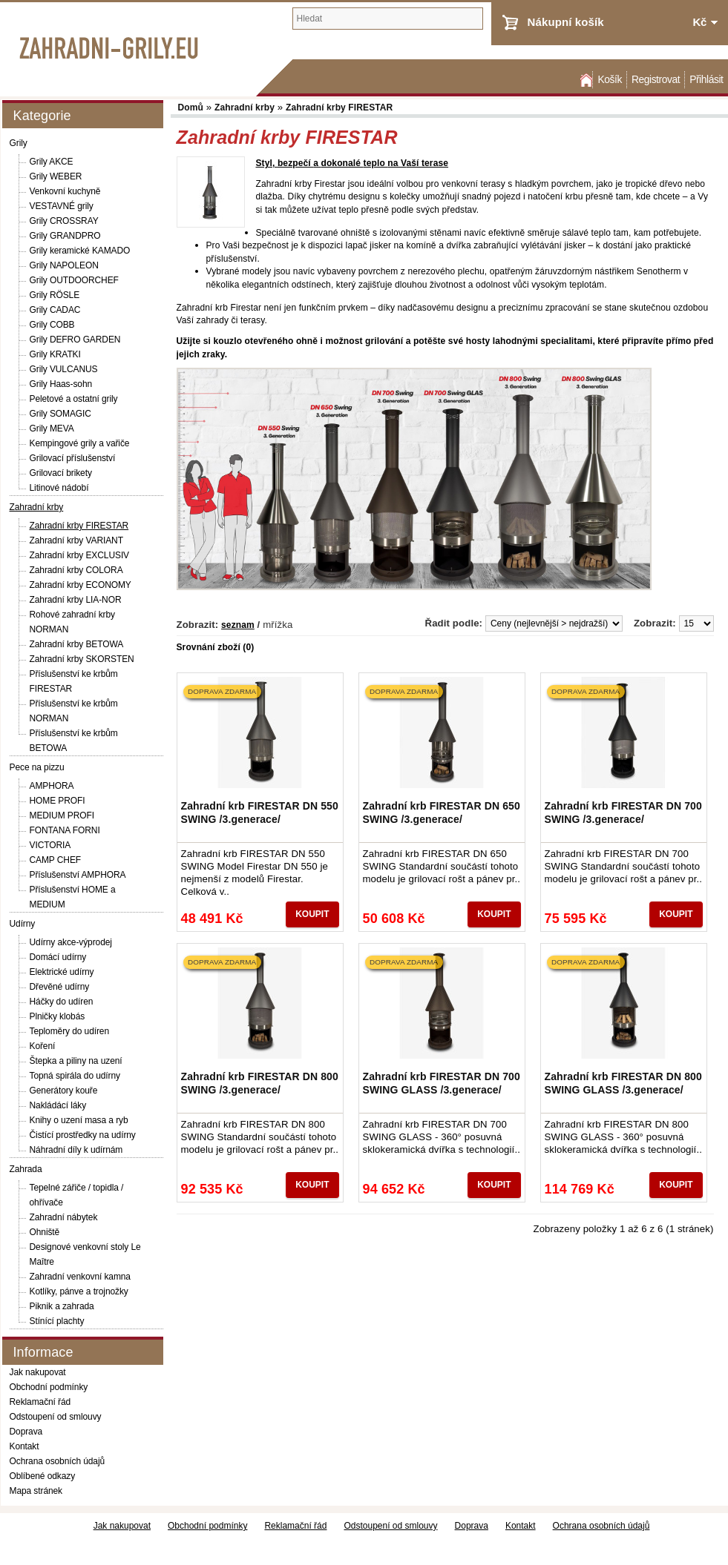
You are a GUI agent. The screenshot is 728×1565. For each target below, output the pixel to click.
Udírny (23, 924)
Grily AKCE (51, 161)
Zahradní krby (37, 507)
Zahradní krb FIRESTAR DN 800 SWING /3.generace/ (259, 1083)
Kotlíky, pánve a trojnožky (79, 1291)
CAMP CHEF (56, 860)
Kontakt (24, 1446)
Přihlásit (706, 79)
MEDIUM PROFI (62, 815)
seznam (238, 625)
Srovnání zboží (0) (216, 647)
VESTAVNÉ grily (62, 206)
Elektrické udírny (62, 972)
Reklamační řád (40, 1402)
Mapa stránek (36, 1491)
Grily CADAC (55, 310)
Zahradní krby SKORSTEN (82, 659)
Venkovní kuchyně (65, 191)
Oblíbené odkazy (43, 1476)
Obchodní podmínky (49, 1387)
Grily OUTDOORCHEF (74, 280)
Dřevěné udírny (60, 987)
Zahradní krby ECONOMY (80, 585)
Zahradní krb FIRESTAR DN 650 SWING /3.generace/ (441, 812)
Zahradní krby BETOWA (77, 644)
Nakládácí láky (58, 1105)
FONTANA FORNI (65, 830)
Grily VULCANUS (64, 369)
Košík (609, 79)
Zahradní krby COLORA (76, 570)
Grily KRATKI (55, 354)
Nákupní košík (566, 22)
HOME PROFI (57, 800)
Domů (584, 79)
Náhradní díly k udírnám (76, 1150)
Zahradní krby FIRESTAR (79, 525)
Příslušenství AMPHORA (78, 875)
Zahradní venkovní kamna (80, 1276)
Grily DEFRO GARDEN (75, 339)
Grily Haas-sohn (61, 384)
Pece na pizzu (37, 767)
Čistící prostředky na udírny (83, 1135)
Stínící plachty (57, 1321)
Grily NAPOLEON (64, 265)
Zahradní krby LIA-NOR (76, 600)
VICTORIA (50, 845)
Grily (18, 143)
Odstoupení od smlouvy (56, 1417)
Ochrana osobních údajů (57, 1461)
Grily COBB (52, 325)
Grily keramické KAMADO (80, 250)
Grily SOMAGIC (60, 413)
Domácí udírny (58, 957)
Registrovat (656, 79)
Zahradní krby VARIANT (76, 540)
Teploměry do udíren (70, 1031)
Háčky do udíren (62, 1001)
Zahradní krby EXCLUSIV (80, 555)
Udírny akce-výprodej (71, 942)
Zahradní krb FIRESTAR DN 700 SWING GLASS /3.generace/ (441, 1083)
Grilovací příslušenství (73, 458)
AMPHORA (52, 786)
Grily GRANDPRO (65, 236)
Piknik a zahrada (62, 1306)
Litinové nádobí (59, 488)
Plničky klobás (57, 1016)
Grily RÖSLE (55, 295)
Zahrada (26, 1169)
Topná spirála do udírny (75, 1076)
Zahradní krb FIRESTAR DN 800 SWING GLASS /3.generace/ (623, 1083)
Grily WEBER (56, 176)
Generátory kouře (64, 1090)
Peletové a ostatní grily (74, 399)
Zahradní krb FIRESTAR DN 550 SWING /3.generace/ (259, 812)
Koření (43, 1046)
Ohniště (45, 1232)
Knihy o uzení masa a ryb (79, 1120)
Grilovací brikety (61, 473)
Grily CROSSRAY (64, 221)
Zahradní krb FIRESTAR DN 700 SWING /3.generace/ (623, 812)
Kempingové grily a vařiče (80, 443)
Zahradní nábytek (64, 1217)
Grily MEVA (52, 428)
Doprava (26, 1431)
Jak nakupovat (38, 1372)
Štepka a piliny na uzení (76, 1061)
